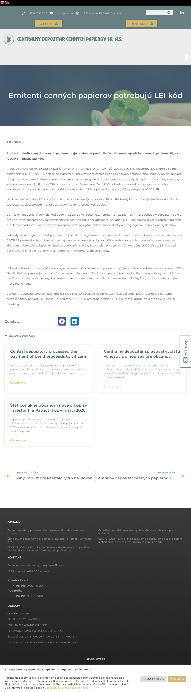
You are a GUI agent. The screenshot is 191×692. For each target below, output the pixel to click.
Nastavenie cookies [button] (153, 678)
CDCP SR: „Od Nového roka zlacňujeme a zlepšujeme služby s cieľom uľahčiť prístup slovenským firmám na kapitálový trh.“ (140, 540)
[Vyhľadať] (169, 12)
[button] (186, 58)
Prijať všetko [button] (177, 678)
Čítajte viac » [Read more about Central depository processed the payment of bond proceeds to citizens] (19, 382)
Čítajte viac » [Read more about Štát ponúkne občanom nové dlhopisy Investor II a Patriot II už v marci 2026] (19, 440)
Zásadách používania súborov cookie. (68, 688)
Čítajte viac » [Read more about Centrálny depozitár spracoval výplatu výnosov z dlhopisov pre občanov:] (112, 386)
